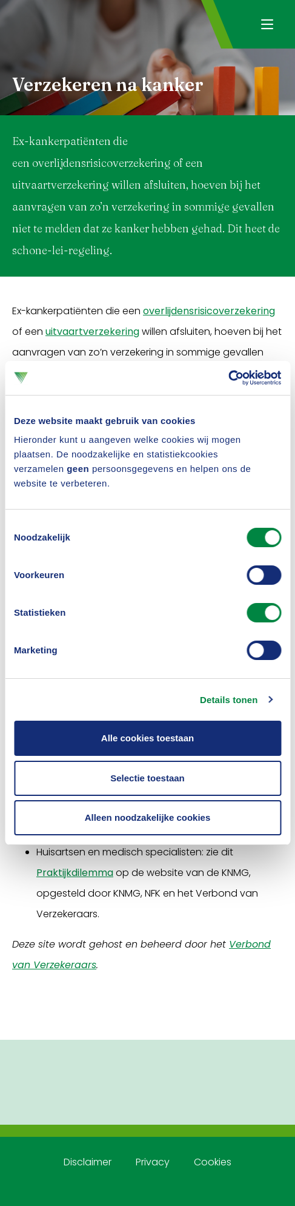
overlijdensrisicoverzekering (209, 311)
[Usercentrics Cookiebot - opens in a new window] (228, 378)
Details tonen (228, 700)
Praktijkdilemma (74, 873)
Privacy (153, 1162)
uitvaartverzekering (92, 332)
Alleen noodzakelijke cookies (148, 817)
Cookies (212, 1162)
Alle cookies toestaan (147, 738)
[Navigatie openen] (266, 24)
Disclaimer (87, 1162)
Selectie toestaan (147, 778)
